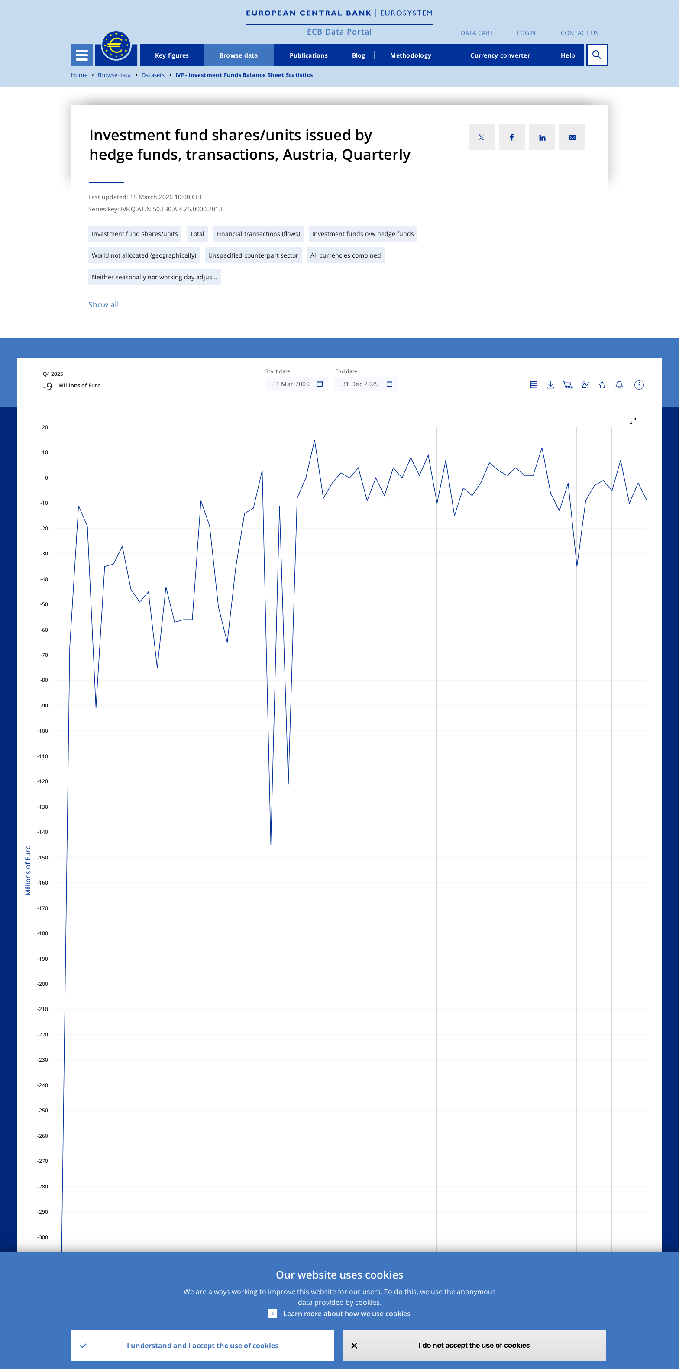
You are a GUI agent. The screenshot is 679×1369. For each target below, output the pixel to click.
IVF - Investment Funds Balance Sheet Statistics (244, 75)
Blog (358, 55)
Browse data (239, 55)
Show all (103, 304)
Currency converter (500, 55)
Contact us (579, 33)
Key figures (172, 55)
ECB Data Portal (339, 31)
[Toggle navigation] (82, 55)
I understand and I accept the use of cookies (202, 1345)
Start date (278, 371)
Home (79, 75)
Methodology (410, 55)
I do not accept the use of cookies (474, 1345)
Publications (309, 55)
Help (568, 55)
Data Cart (477, 33)
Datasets (153, 75)
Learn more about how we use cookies (347, 1313)
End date (346, 371)
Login (526, 33)
